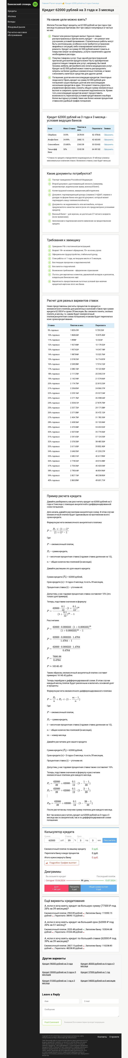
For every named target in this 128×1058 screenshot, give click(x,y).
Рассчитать (110, 840)
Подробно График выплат (62, 862)
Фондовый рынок (16, 27)
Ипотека (12, 16)
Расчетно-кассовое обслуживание (17, 33)
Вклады (11, 21)
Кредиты (12, 11)
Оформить (108, 135)
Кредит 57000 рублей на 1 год (95, 972)
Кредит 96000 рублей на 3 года (57, 963)
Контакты (102, 1037)
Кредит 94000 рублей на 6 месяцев (98, 980)
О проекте (114, 1037)
